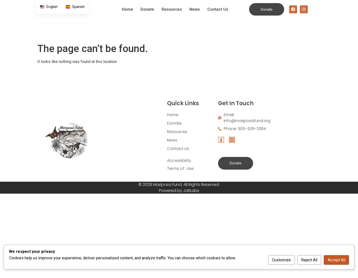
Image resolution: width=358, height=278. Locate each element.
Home (127, 4)
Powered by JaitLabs (179, 190)
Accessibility (179, 180)
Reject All (309, 260)
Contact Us (217, 4)
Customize (281, 260)
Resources (172, 4)
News (194, 4)
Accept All (336, 260)
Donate (147, 4)
